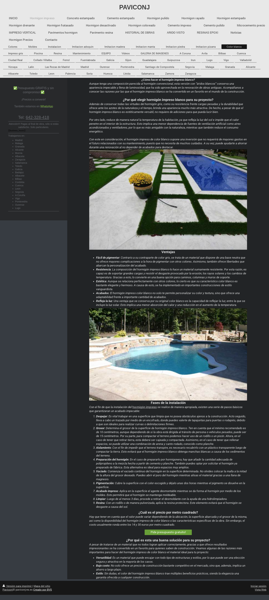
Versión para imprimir (17, 586)
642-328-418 (37, 117)
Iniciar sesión (258, 586)
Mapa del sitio (42, 586)
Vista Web (260, 589)
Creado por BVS (42, 589)
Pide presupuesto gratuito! (168, 532)
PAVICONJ (134, 7)
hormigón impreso (144, 407)
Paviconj (8, 589)
